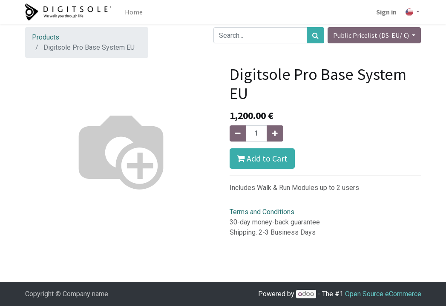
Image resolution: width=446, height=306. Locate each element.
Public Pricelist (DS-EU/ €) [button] (371, 35)
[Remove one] (238, 133)
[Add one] (275, 133)
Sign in (386, 12)
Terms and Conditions (262, 212)
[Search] (315, 35)
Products (45, 37)
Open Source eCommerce (383, 294)
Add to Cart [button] (262, 158)
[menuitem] (133, 11)
